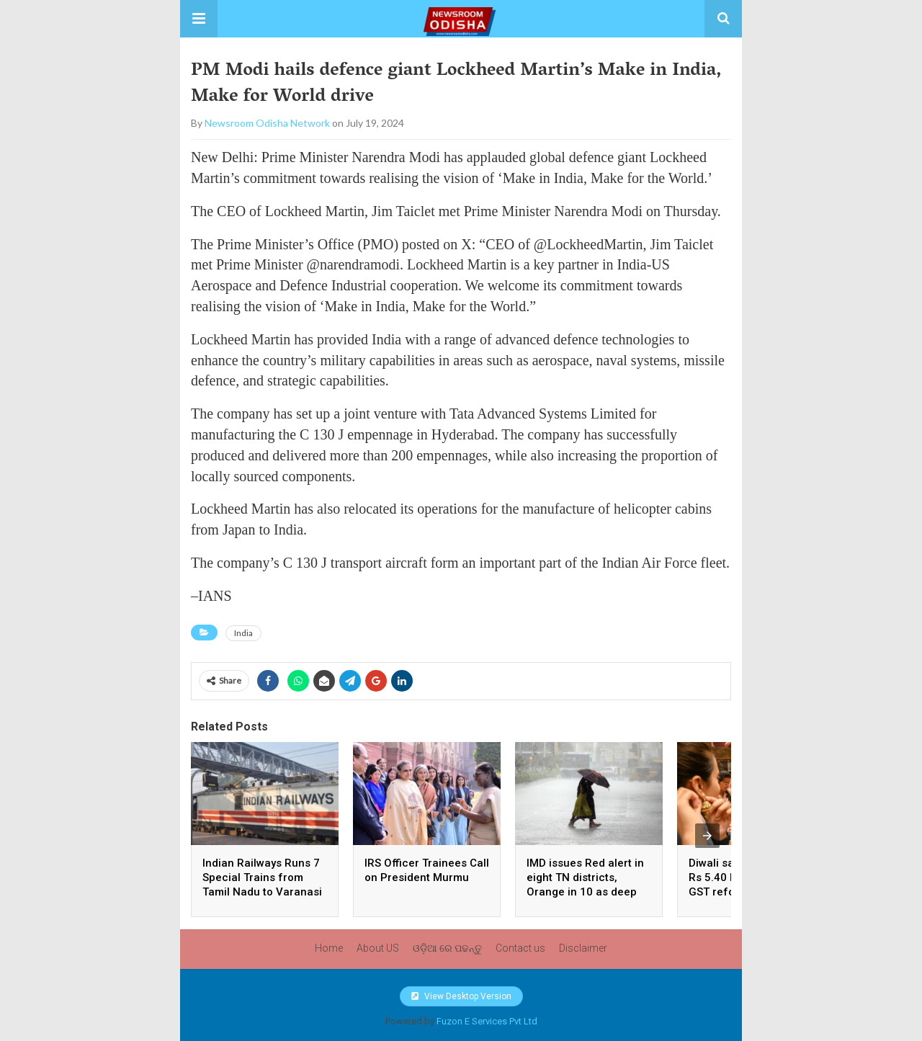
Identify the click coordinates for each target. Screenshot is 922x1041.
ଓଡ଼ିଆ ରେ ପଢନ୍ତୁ (447, 948)
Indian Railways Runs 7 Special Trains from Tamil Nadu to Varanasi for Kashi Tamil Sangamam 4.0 (262, 892)
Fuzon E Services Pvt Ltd (487, 1021)
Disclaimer (583, 948)
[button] (199, 18)
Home (329, 948)
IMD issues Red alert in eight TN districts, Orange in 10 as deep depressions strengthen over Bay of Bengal (588, 892)
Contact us (520, 948)
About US (378, 948)
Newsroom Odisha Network (267, 123)
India (243, 632)
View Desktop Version (461, 996)
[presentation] (707, 835)
